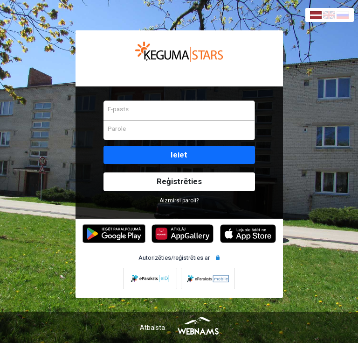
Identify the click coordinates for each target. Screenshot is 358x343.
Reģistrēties (179, 181)
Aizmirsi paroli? (179, 200)
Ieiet (179, 154)
